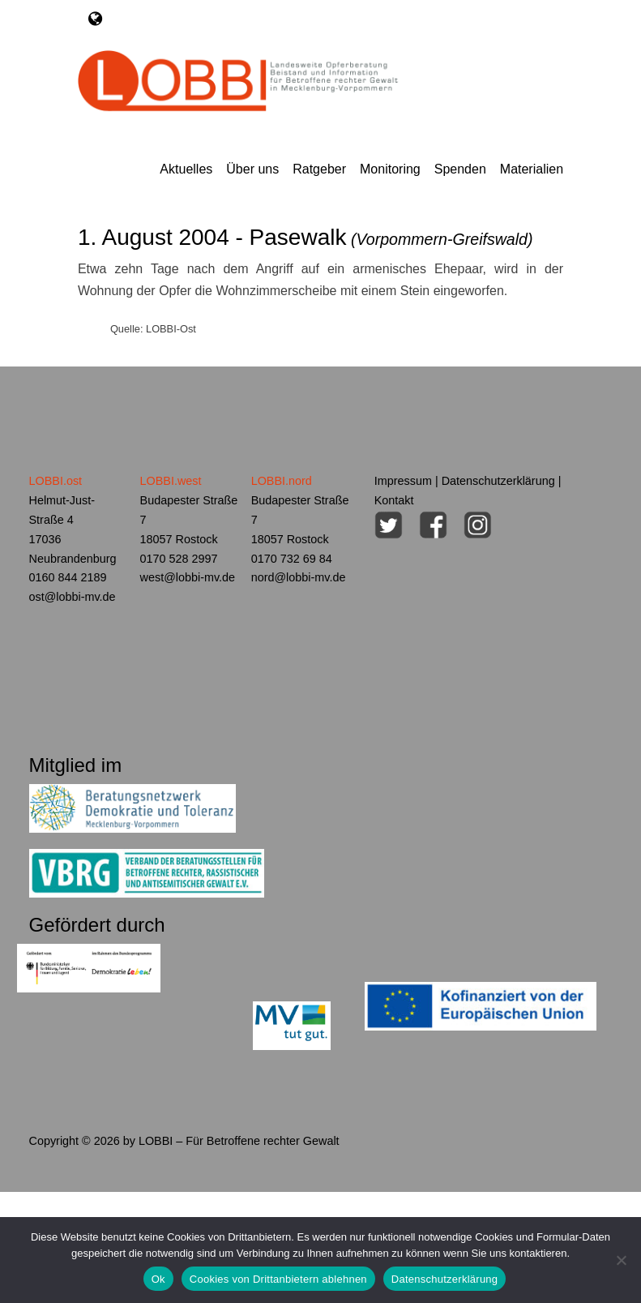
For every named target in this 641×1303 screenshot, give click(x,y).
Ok (158, 1279)
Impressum (403, 480)
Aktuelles (186, 169)
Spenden (460, 169)
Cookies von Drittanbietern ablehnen (278, 1279)
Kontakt (394, 500)
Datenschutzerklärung (498, 480)
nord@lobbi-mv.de (298, 577)
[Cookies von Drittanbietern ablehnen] (621, 1260)
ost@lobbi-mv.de (72, 596)
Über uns (252, 169)
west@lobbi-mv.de (188, 577)
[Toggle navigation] (95, 18)
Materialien (531, 169)
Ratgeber (319, 169)
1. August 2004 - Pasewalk (305, 237)
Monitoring (390, 169)
